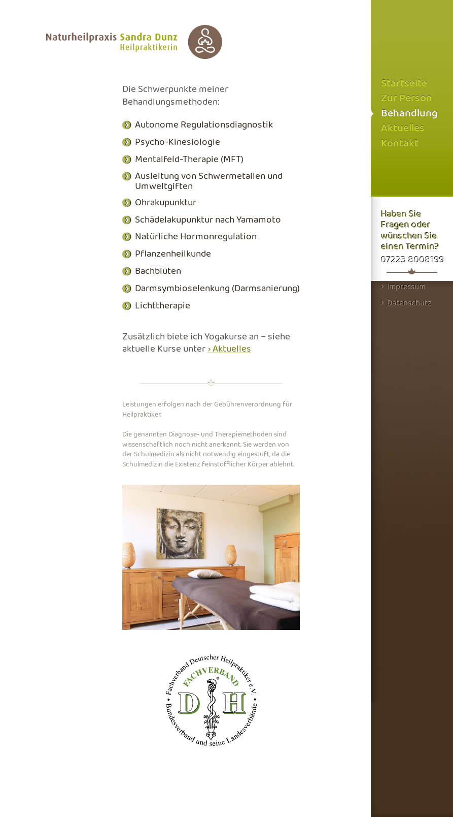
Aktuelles (232, 349)
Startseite (404, 83)
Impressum (403, 286)
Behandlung (409, 113)
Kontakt (400, 143)
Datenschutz (406, 303)
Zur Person (406, 98)
